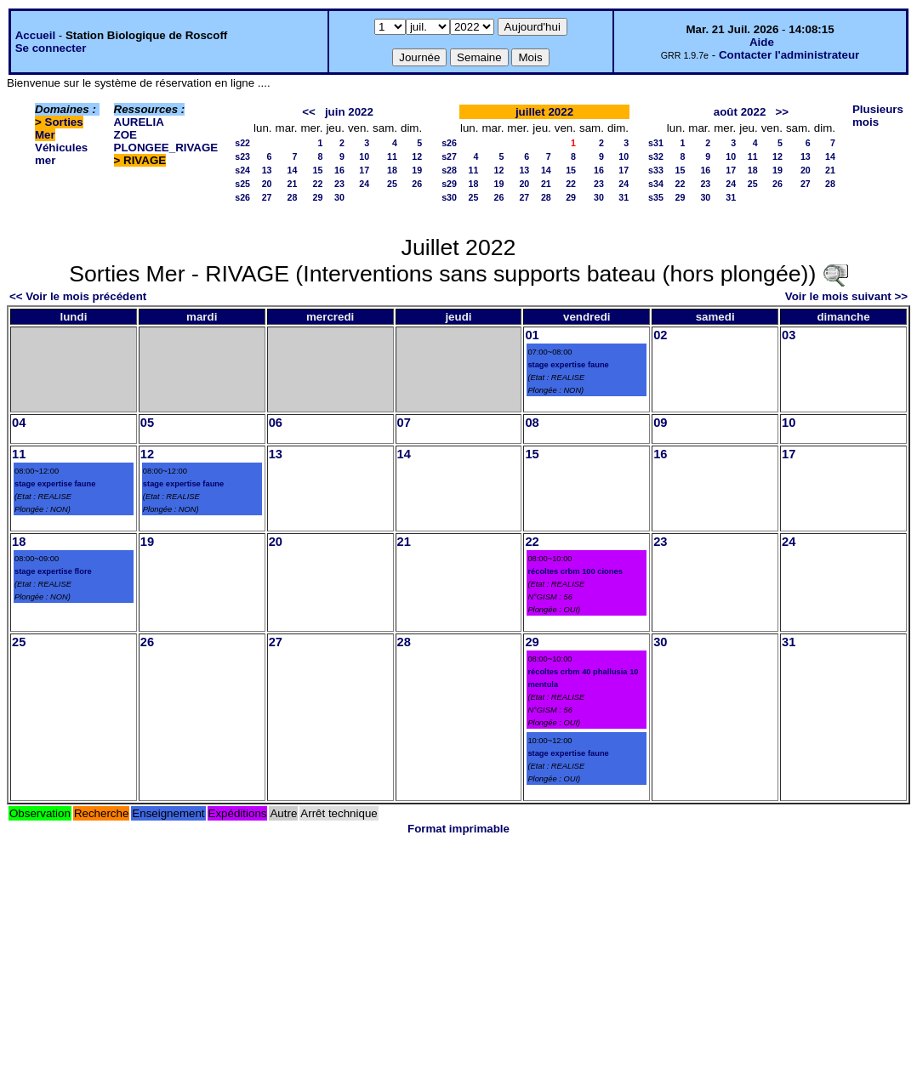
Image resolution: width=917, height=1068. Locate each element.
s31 (656, 143)
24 (364, 184)
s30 (449, 197)
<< (309, 111)
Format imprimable (458, 828)
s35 (656, 197)
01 (531, 335)
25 (392, 184)
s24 (242, 170)
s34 (656, 184)
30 (339, 197)
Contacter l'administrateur (789, 54)
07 (404, 422)
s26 (242, 197)
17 (364, 170)
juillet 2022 (544, 111)
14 (293, 170)
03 (788, 335)
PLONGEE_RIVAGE (166, 147)
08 (531, 422)
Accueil (35, 35)
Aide (761, 42)
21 (293, 184)
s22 (242, 143)
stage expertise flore (53, 571)
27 (267, 197)
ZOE (125, 134)
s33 (656, 170)
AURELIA (139, 122)
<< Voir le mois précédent (77, 296)
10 (364, 156)
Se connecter (51, 48)
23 (339, 184)
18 (392, 170)
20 (267, 184)
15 (318, 170)
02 (660, 335)
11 (392, 156)
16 (339, 170)
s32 (656, 156)
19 (417, 170)
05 (147, 422)
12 (417, 156)
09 (660, 422)
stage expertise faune (567, 365)
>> (782, 111)
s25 (242, 184)
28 (293, 197)
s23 (242, 156)
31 (623, 197)
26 (417, 184)
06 (275, 422)
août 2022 (740, 111)
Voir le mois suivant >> (846, 296)
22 (318, 184)
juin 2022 (349, 111)
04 (19, 422)
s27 (449, 156)
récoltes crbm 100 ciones (574, 571)
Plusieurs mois (877, 115)
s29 (449, 184)
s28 (449, 170)
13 (267, 170)
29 (318, 197)
